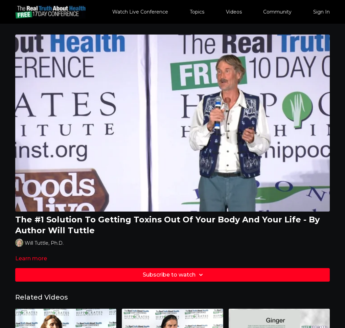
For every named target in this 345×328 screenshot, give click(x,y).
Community (277, 12)
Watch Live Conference (140, 12)
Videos (234, 12)
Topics (197, 12)
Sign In (321, 12)
